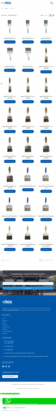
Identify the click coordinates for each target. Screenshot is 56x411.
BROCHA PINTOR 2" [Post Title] (46, 38)
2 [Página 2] (43, 260)
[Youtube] (3, 366)
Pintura (12, 36)
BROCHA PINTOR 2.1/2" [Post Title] (28, 38)
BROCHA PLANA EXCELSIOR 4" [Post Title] (46, 216)
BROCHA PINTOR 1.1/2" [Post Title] (10, 38)
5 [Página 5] (50, 260)
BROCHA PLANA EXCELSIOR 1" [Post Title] (28, 186)
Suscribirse (28, 288)
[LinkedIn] (9, 366)
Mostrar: (42, 15)
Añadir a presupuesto (10, 41)
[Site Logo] (7, 3)
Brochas (8, 36)
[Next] (53, 260)
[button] (50, 15)
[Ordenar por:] (13, 15)
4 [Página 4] (47, 260)
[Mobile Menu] (3, 3)
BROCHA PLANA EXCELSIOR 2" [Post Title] (10, 216)
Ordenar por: (4, 15)
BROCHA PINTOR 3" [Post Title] (10, 66)
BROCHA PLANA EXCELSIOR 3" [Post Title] (28, 216)
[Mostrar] (46, 15)
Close (3, 400)
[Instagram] (6, 366)
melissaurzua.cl (41, 384)
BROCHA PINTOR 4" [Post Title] (28, 66)
